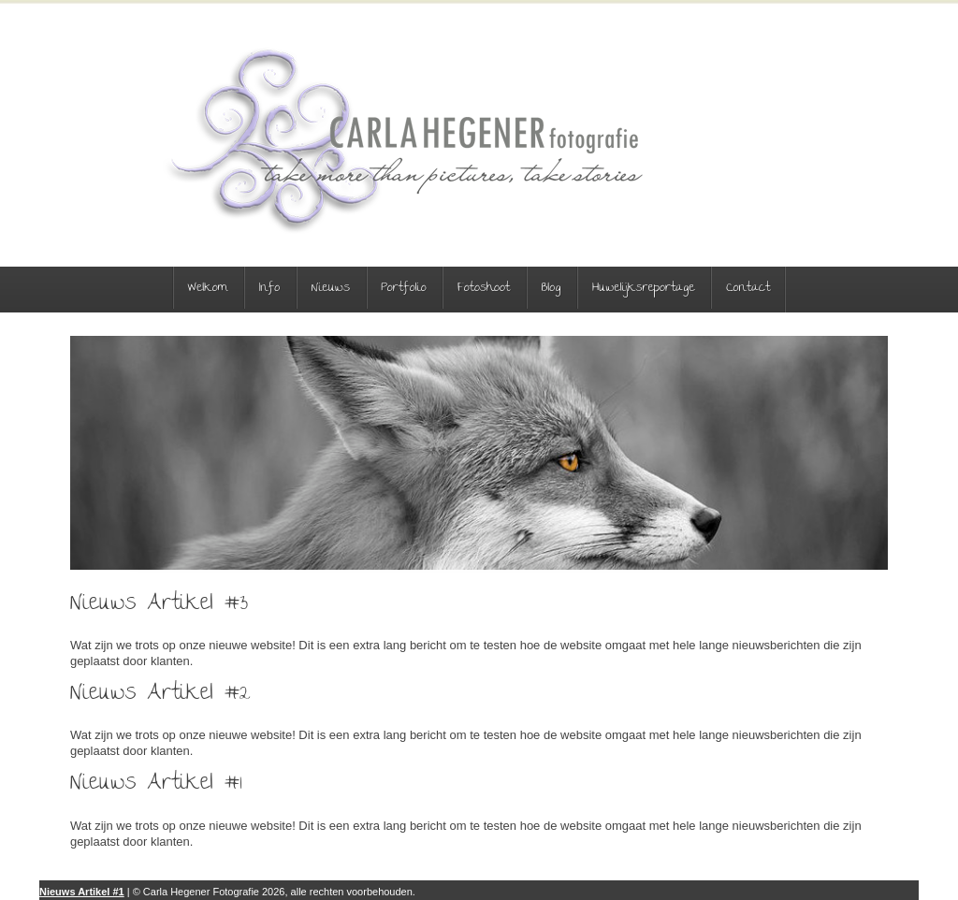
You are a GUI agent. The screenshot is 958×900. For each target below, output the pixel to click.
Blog (551, 288)
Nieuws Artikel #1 (81, 891)
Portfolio (404, 288)
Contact (748, 288)
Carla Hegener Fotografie (403, 140)
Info (270, 288)
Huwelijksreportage (643, 288)
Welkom (207, 288)
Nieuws (331, 288)
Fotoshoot (483, 288)
